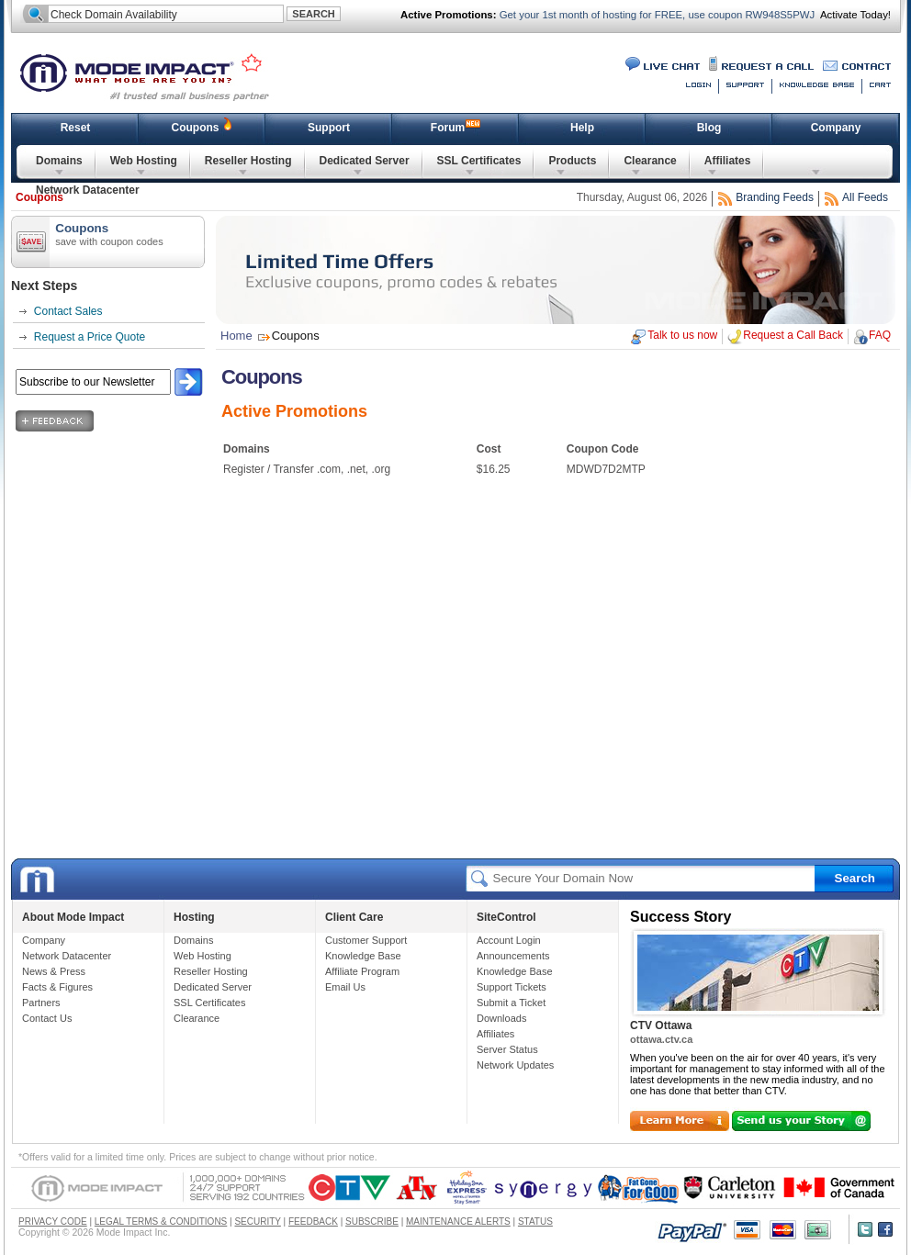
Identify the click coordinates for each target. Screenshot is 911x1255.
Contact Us (47, 1018)
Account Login (509, 940)
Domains (59, 160)
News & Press (53, 971)
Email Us (345, 986)
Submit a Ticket (511, 1002)
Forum (448, 127)
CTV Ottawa (661, 1025)
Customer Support (366, 940)
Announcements (513, 955)
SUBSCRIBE (372, 1221)
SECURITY (257, 1221)
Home (236, 335)
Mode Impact (156, 75)
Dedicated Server (365, 160)
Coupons (195, 127)
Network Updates (515, 1064)
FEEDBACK (313, 1221)
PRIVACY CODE (52, 1221)
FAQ (880, 335)
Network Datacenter (88, 190)
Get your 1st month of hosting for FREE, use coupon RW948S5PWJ (656, 14)
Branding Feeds (775, 197)
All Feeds (865, 197)
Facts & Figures (57, 986)
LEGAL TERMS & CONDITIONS (161, 1221)
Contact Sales (68, 311)
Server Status (507, 1049)
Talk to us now (682, 335)
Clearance (650, 160)
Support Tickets (511, 986)
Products (572, 160)
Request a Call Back (793, 335)
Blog (709, 127)
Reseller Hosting (248, 160)
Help (582, 127)
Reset (76, 127)
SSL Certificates (479, 160)
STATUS (535, 1221)
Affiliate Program (362, 971)
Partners (41, 1002)
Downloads (501, 1018)
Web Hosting (143, 160)
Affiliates (727, 160)
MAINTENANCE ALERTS (458, 1221)
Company (836, 127)
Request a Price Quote (89, 337)
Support (329, 127)
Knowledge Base (363, 955)
